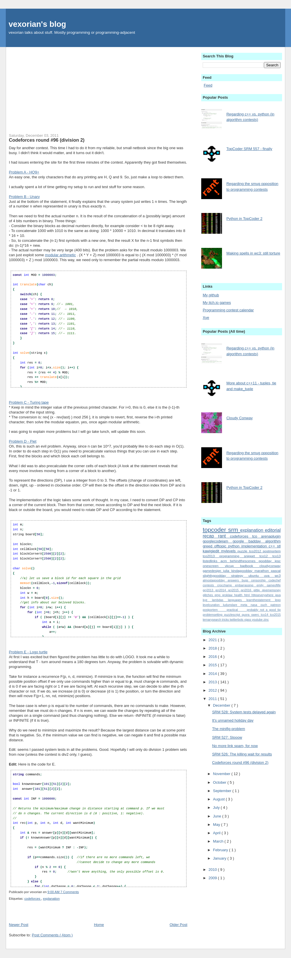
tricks (226, 619)
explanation (51, 898)
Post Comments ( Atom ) (52, 935)
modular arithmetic (60, 255)
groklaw (228, 595)
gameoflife (274, 585)
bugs (246, 580)
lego (278, 600)
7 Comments (69, 892)
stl (279, 546)
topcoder (215, 529)
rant (224, 536)
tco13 (277, 556)
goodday (267, 561)
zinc (265, 619)
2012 (213, 690)
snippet (252, 556)
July (217, 807)
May (217, 824)
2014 (213, 673)
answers (234, 580)
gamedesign (213, 570)
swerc (256, 614)
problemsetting (213, 614)
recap (210, 536)
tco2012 (256, 551)
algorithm (273, 541)
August (219, 799)
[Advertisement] (98, 87)
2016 (213, 656)
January (220, 858)
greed (208, 546)
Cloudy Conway (239, 418)
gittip (257, 590)
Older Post (178, 925)
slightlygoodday (217, 575)
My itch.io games (217, 302)
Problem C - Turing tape (29, 402)
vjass (248, 619)
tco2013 (211, 556)
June (217, 816)
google (241, 541)
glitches (208, 595)
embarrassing (245, 585)
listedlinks (211, 561)
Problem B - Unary (24, 196)
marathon (263, 570)
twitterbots (237, 619)
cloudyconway (270, 566)
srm (234, 529)
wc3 (278, 575)
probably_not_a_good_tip (264, 609)
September (222, 791)
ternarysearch (212, 619)
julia (227, 570)
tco (256, 536)
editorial (273, 530)
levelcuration (213, 605)
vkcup (232, 566)
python (234, 546)
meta (245, 605)
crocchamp (226, 585)
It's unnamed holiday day (232, 720)
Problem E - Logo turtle (28, 652)
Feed (208, 85)
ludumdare (231, 605)
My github (211, 295)
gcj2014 (221, 590)
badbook (250, 566)
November (222, 774)
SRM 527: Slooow (227, 737)
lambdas (220, 600)
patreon (276, 605)
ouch (266, 605)
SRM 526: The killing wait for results (242, 754)
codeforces (32, 898)
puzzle (243, 551)
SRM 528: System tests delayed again (244, 712)
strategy (240, 575)
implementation (255, 546)
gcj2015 (234, 590)
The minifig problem (228, 729)
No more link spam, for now (235, 746)
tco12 (266, 556)
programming (231, 556)
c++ (273, 546)
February (221, 850)
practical (237, 609)
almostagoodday (215, 580)
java (278, 595)
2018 (213, 648)
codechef (274, 580)
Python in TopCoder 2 (244, 218)
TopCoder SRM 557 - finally (249, 149)
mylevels (229, 551)
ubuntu (256, 575)
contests (210, 585)
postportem (215, 609)
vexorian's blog (37, 24)
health (239, 595)
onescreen (214, 566)
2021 (213, 640)
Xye (206, 317)
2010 (213, 869)
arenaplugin (271, 536)
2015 (213, 665)
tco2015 (275, 614)
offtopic (221, 546)
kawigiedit (212, 551)
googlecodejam (218, 541)
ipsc (278, 561)
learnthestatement (260, 600)
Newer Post (18, 925)
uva (269, 575)
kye (207, 600)
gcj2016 (247, 590)
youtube (258, 619)
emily (262, 585)
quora (246, 614)
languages (237, 600)
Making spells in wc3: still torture (253, 253)
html (247, 595)
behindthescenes (244, 561)
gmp (218, 595)
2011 (213, 699)
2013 (213, 682)
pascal (276, 570)
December (222, 705)
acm (225, 561)
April (217, 833)
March (219, 841)
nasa (255, 605)
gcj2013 (209, 590)
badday (257, 541)
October (220, 782)
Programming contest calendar (228, 310)
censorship (259, 580)
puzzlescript (233, 614)
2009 (213, 878)
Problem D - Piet (22, 441)
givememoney (271, 590)
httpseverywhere (263, 595)
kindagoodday (242, 570)
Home (99, 925)
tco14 (265, 614)
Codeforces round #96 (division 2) (47, 140)
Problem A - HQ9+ (24, 172)
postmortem (272, 551)
